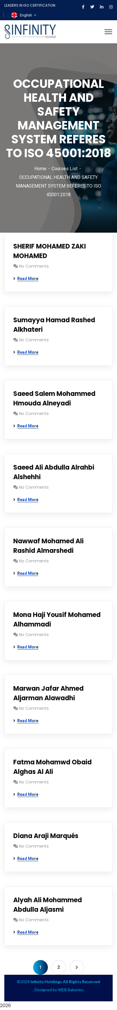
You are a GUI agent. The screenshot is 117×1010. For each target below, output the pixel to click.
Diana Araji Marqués (45, 835)
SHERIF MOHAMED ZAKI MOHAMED (49, 251)
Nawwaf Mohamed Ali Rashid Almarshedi (48, 546)
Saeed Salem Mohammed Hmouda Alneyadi (54, 398)
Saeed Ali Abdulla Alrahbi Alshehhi (53, 472)
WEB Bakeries (70, 989)
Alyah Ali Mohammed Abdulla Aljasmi (47, 905)
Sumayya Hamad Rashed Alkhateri (54, 325)
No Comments (34, 266)
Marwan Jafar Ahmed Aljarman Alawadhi (48, 693)
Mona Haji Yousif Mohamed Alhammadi (57, 619)
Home (40, 168)
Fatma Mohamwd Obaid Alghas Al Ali (52, 767)
